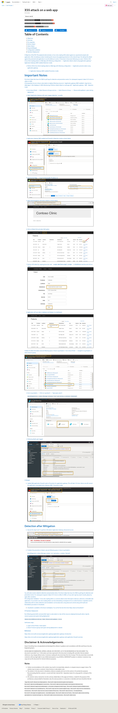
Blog (21, 708)
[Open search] (110, 2)
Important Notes (36, 75)
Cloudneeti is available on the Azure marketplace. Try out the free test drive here (48, 607)
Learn (3, 5)
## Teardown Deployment (59, 621)
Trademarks (62, 708)
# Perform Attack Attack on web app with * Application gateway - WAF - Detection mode (59, 216)
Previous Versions (14, 708)
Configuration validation (33, 50)
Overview (29, 40)
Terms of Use (55, 708)
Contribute (27, 708)
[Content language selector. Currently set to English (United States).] (9, 705)
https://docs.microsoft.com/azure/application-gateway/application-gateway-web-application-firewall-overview (54, 637)
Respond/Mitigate (32, 48)
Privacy (33, 708)
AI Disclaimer (5, 708)
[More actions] (115, 5)
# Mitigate (59, 538)
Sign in (114, 2)
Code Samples (9, 5)
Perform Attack (31, 44)
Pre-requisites (31, 42)
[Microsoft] (3, 2)
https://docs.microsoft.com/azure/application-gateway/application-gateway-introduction (48, 634)
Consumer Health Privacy (43, 708)
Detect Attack (30, 46)
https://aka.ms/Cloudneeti (76, 607)
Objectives (30, 38)
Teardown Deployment (33, 52)
